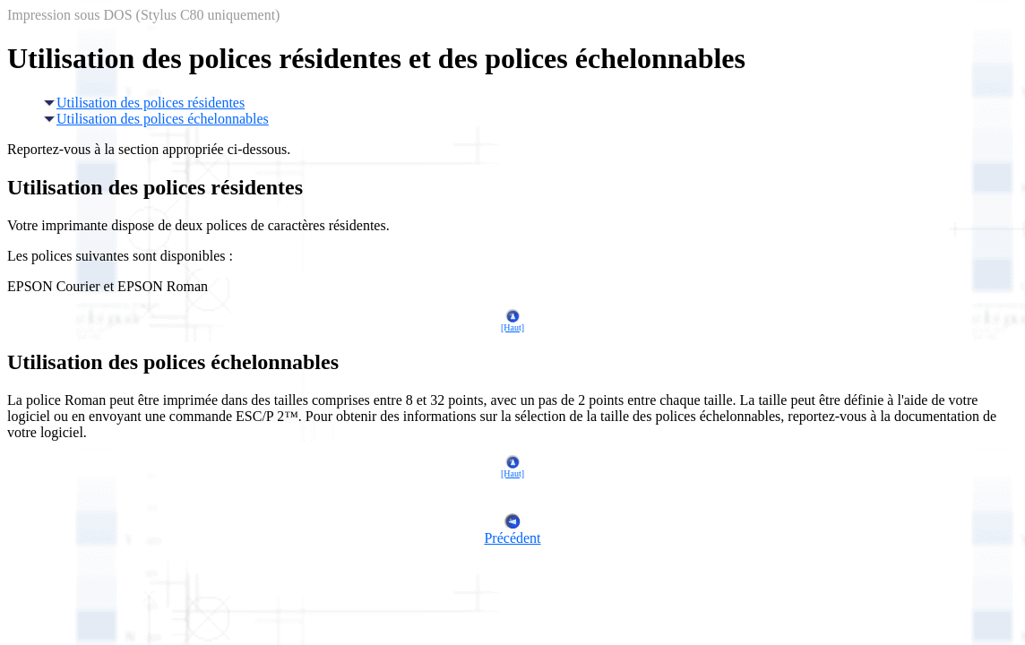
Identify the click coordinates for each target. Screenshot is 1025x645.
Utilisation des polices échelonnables (156, 118)
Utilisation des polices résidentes (144, 102)
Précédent (512, 532)
